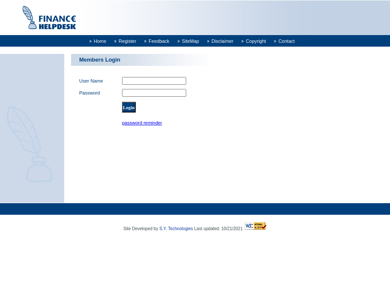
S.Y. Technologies (176, 228)
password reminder (142, 122)
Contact (286, 41)
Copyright (256, 41)
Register (127, 41)
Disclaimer (222, 41)
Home (100, 41)
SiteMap (190, 41)
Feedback (159, 41)
